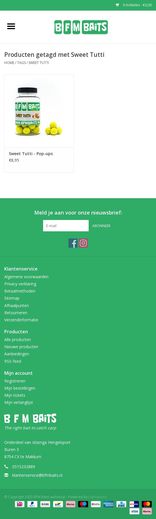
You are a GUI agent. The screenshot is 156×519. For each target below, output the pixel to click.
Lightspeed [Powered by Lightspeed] (97, 496)
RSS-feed (12, 361)
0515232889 (23, 466)
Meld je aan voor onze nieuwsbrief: (78, 213)
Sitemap (11, 298)
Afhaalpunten (16, 305)
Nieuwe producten (21, 346)
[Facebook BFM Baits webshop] (73, 243)
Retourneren (15, 312)
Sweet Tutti (39, 62)
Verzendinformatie (21, 319)
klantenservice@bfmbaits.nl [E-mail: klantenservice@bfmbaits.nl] (37, 475)
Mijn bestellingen (19, 388)
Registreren (14, 381)
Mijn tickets (14, 395)
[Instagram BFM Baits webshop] (83, 243)
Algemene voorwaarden (26, 276)
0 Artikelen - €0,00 (134, 5)
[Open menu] (11, 26)
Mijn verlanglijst (18, 402)
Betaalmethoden (19, 291)
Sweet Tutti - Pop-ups (31, 153)
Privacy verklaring (20, 283)
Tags (21, 62)
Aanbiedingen (16, 353)
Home (9, 62)
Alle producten (17, 339)
